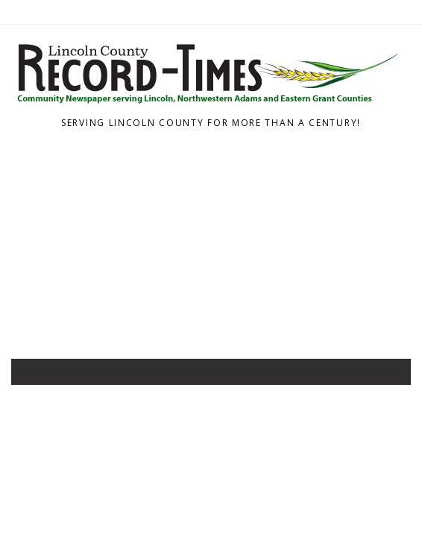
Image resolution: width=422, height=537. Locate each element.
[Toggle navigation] (32, 375)
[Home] (205, 104)
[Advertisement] (211, 246)
